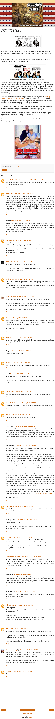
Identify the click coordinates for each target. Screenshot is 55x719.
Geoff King (9, 279)
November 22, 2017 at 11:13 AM (26, 445)
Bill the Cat (9, 362)
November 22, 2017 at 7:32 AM (24, 296)
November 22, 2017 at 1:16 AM (20, 220)
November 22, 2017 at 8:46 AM (20, 374)
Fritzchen (9, 537)
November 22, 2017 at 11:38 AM (27, 520)
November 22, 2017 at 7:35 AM (18, 318)
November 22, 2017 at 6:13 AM (22, 261)
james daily (9, 193)
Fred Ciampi (10, 296)
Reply (7, 187)
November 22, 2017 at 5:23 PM (23, 605)
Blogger (31, 717)
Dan (7, 318)
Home (27, 710)
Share (4, 169)
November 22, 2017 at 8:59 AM (27, 403)
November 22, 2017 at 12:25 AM (33, 180)
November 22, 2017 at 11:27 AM (23, 506)
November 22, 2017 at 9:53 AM (20, 414)
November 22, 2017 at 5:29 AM (22, 240)
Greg (7, 628)
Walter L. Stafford (11, 403)
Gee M (8, 414)
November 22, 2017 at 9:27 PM (19, 628)
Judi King (9, 240)
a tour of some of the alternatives (42, 493)
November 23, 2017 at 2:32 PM (29, 650)
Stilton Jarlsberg (11, 650)
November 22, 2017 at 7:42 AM (21, 351)
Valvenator (9, 605)
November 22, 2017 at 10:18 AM (25, 426)
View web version (27, 713)
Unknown (9, 337)
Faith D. (8, 391)
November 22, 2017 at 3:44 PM (25, 591)
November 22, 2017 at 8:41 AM (23, 362)
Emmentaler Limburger (13, 556)
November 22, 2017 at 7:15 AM (23, 279)
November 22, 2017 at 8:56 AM (21, 391)
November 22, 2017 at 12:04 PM (22, 537)
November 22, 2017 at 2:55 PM (23, 574)
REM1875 (9, 261)
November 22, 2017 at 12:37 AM (24, 193)
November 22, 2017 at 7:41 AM (22, 337)
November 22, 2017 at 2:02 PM (31, 556)
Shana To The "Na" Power (14, 180)
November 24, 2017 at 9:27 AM (22, 671)
